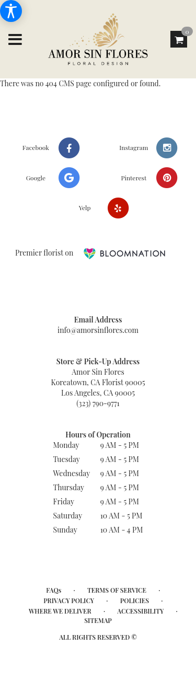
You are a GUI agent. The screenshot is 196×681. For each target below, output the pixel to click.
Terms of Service (116, 590)
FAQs (53, 590)
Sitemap (98, 620)
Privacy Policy (68, 600)
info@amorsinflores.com (98, 330)
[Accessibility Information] (11, 11)
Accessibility (140, 611)
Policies (134, 600)
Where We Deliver (60, 611)
